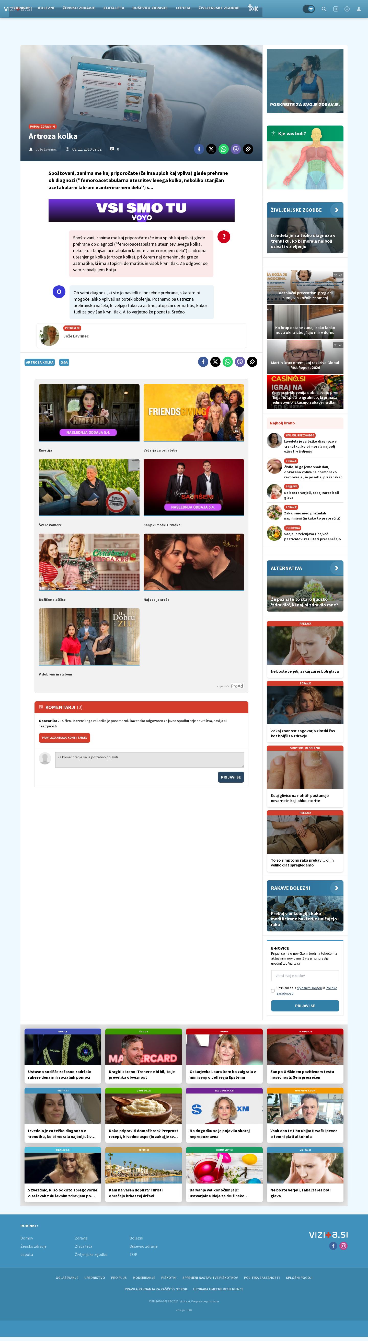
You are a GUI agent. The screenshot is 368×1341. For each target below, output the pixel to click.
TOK (283, 9)
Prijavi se (231, 776)
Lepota (213, 9)
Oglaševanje (67, 1277)
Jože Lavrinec (46, 149)
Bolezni (76, 9)
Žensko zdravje (109, 9)
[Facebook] (347, 9)
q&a (64, 362)
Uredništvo (94, 1277)
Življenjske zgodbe (249, 9)
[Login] (359, 9)
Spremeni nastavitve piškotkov (210, 1277)
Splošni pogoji (299, 1277)
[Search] (324, 9)
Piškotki (168, 1277)
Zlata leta (144, 9)
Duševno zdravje (180, 9)
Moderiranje (144, 1277)
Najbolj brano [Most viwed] (282, 422)
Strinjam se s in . (307, 991)
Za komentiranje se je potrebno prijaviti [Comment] (149, 759)
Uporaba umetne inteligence (218, 1289)
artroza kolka (39, 362)
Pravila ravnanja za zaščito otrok (156, 1289)
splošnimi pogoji (309, 988)
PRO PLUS (119, 1277)
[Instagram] (335, 9)
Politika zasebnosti (262, 1277)
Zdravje (52, 9)
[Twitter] (211, 149)
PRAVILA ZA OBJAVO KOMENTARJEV (64, 736)
